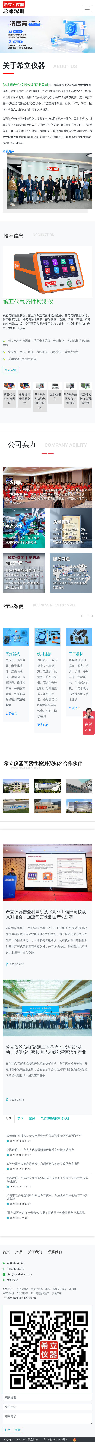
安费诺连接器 (59, 1289)
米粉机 (72, 1289)
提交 (8, 1430)
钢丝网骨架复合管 (40, 1293)
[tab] (9, 1119)
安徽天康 (56, 1293)
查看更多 (8, 151)
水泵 (47, 1289)
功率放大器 (22, 1289)
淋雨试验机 (8, 1293)
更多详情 (10, 370)
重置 (18, 1430)
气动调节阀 (22, 1293)
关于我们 (35, 1252)
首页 (6, 1252)
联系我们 (55, 1252)
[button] (83, 614)
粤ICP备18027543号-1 (55, 1439)
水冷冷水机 (37, 1289)
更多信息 (11, 713)
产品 (18, 1252)
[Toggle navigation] (87, 8)
